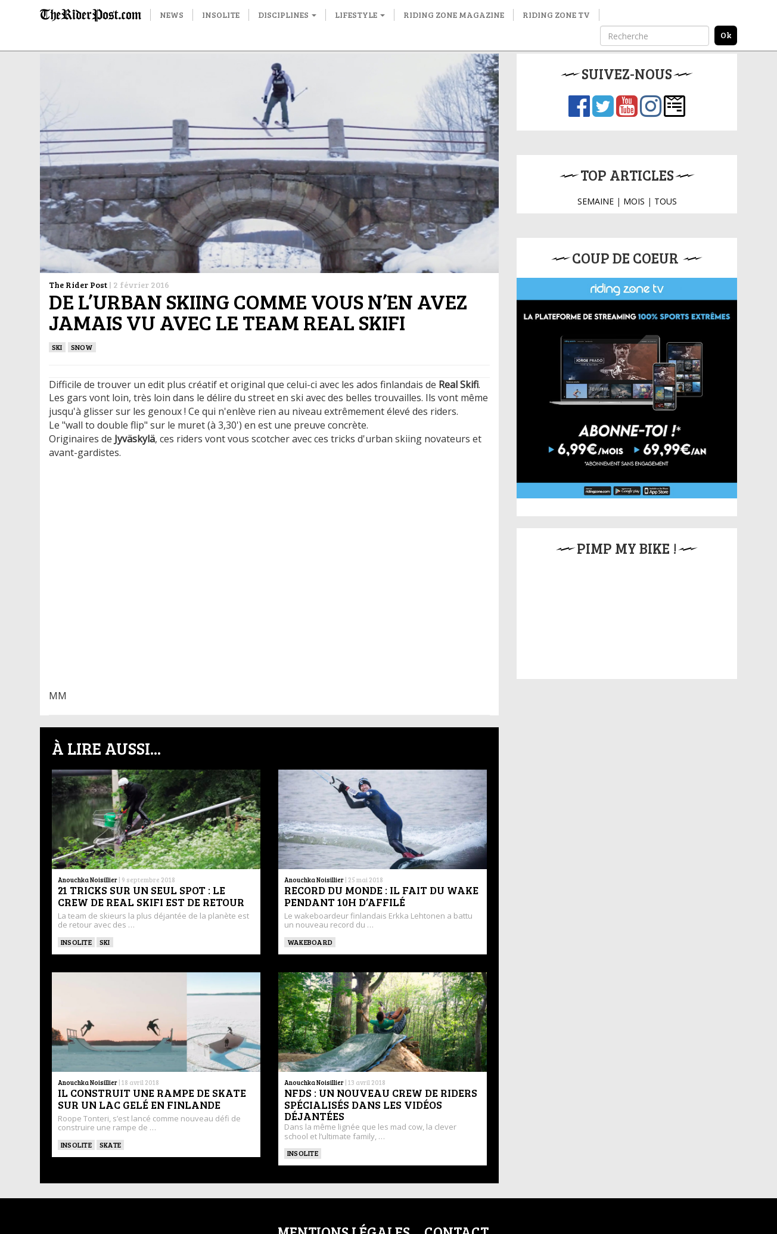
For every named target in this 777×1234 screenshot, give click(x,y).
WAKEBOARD (309, 942)
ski (57, 347)
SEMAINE (595, 201)
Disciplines (287, 14)
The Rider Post (78, 284)
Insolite (221, 14)
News (172, 14)
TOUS (665, 201)
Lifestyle (360, 14)
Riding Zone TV (556, 14)
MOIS (634, 201)
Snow (82, 347)
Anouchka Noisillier (87, 879)
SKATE (110, 1144)
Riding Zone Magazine (453, 14)
